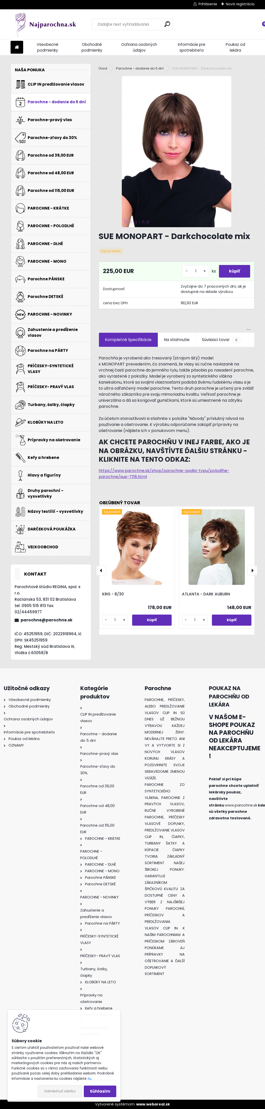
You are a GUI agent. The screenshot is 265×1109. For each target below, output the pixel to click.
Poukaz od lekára (235, 47)
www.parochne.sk (241, 805)
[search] (167, 24)
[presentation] (101, 570)
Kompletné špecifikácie (128, 340)
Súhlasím (100, 1091)
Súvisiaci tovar (221, 340)
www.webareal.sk (153, 1104)
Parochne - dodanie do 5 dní (140, 68)
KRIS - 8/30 (113, 594)
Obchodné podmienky (92, 47)
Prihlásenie (208, 4)
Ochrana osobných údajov (139, 47)
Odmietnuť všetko (59, 1091)
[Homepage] (17, 47)
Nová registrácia (240, 4)
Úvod (103, 68)
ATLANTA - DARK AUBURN (206, 594)
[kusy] (196, 271)
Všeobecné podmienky (47, 47)
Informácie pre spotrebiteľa (191, 47)
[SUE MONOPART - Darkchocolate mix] (176, 151)
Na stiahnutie (177, 340)
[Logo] (45, 24)
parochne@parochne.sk (46, 620)
